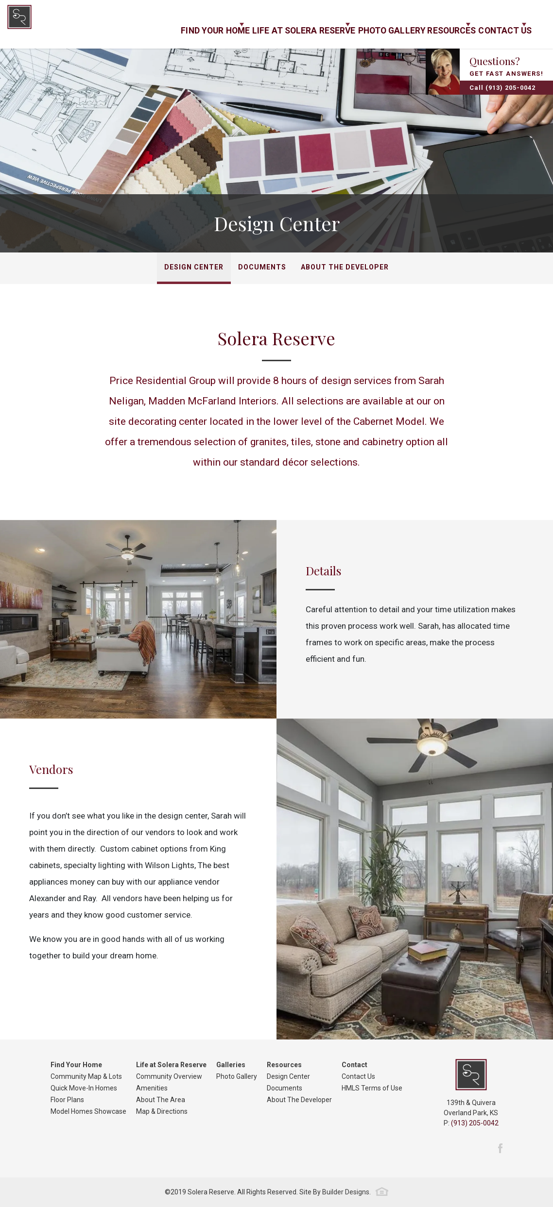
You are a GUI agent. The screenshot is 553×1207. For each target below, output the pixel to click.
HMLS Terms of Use (372, 1088)
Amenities (152, 1088)
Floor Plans (67, 1100)
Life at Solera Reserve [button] (260, 24)
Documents (262, 267)
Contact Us (358, 1076)
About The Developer (345, 267)
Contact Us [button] (494, 24)
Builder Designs (345, 1192)
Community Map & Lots (86, 1076)
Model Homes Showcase (88, 1111)
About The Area (160, 1100)
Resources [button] (426, 24)
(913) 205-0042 (475, 1123)
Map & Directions (162, 1111)
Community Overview (169, 1076)
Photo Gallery (359, 24)
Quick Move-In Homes (84, 1088)
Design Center (194, 267)
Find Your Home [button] (160, 24)
